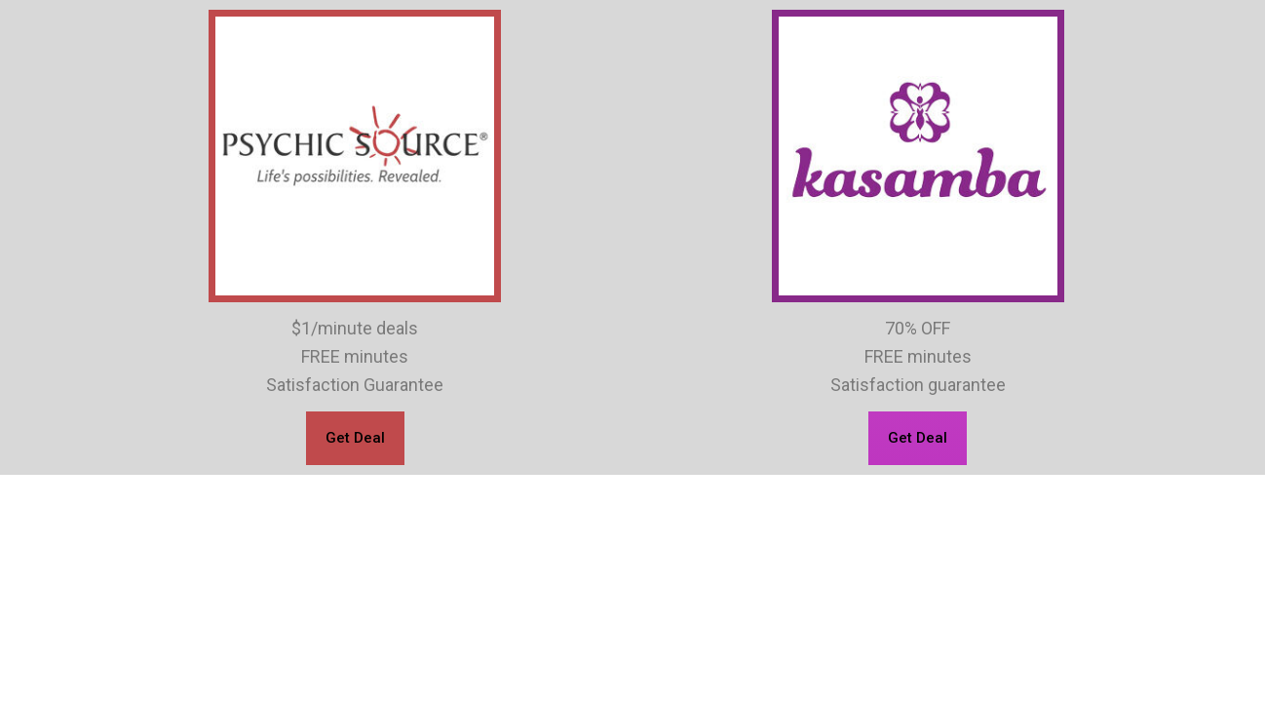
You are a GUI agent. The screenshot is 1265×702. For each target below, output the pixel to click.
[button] (355, 438)
